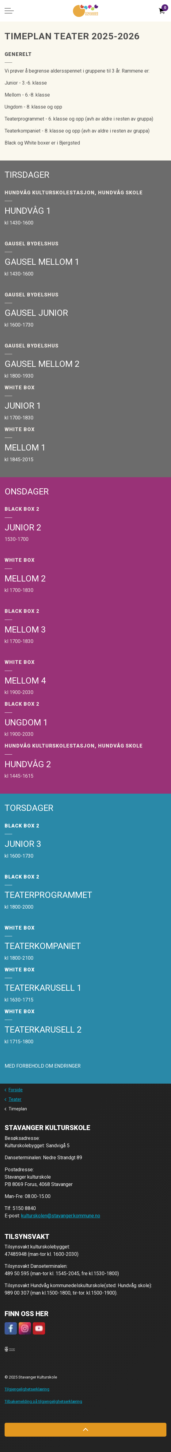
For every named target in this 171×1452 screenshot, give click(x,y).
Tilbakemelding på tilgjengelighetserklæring (43, 1401)
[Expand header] (9, 11)
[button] (10, 1349)
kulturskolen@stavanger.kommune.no (60, 1216)
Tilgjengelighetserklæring (27, 1389)
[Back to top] (85, 1430)
